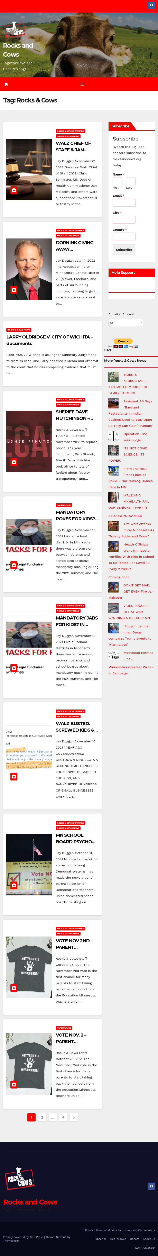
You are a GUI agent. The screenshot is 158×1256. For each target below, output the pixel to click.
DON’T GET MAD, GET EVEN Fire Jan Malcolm (131, 592)
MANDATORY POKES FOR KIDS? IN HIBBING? (75, 518)
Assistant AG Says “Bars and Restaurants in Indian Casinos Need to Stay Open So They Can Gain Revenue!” (130, 413)
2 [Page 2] (42, 1117)
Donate (134, 1238)
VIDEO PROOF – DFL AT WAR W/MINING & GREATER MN (129, 612)
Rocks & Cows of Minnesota (103, 1230)
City (117, 213)
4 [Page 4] (63, 1117)
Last (129, 187)
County (120, 230)
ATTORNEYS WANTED (125, 516)
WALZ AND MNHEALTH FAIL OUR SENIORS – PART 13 (128, 502)
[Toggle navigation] (82, 84)
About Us (149, 1238)
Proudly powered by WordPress (23, 1237)
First (116, 187)
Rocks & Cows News (68, 136)
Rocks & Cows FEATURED (70, 131)
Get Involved (118, 1238)
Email (118, 196)
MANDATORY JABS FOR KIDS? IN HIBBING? (77, 624)
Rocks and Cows (30, 1202)
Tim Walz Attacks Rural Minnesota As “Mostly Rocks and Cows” (131, 530)
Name (119, 174)
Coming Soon (118, 577)
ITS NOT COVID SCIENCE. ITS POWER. (127, 454)
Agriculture (64, 505)
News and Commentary (139, 1230)
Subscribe (124, 250)
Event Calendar (145, 1247)
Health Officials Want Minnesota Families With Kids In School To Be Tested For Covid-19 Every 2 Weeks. (131, 557)
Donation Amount (121, 314)
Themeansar (11, 1240)
